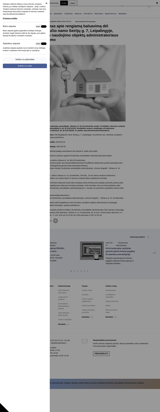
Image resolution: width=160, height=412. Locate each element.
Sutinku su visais (25, 66)
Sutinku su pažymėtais (24, 59)
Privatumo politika (10, 18)
